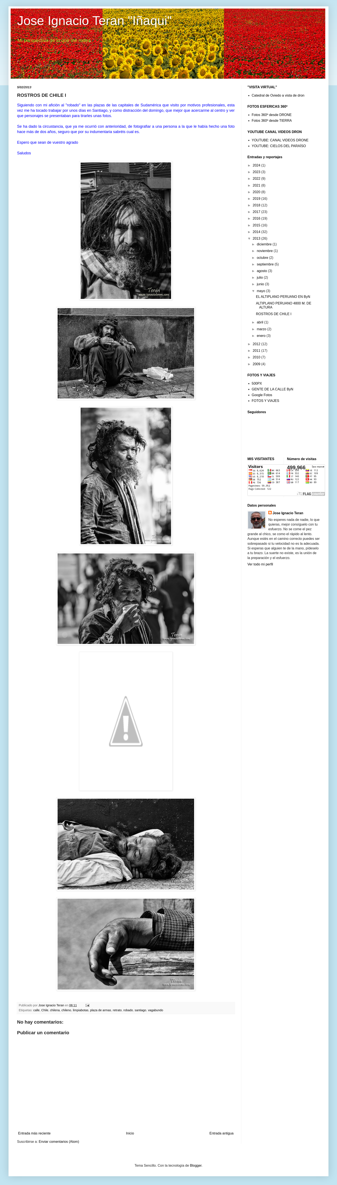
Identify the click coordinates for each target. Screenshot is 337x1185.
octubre (263, 257)
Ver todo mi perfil (260, 564)
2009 (257, 364)
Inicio (130, 1133)
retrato (117, 1010)
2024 (257, 165)
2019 (257, 198)
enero (261, 336)
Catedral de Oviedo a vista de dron (278, 95)
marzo (262, 329)
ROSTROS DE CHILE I (273, 314)
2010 (257, 357)
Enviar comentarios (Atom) (59, 1141)
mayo (261, 291)
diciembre (265, 244)
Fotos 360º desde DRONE (272, 115)
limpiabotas (81, 1010)
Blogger (196, 1165)
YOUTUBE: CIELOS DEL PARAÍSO (279, 146)
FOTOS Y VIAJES (265, 401)
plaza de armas (100, 1010)
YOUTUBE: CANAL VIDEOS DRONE (280, 140)
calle (36, 1010)
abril (260, 322)
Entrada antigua (221, 1133)
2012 (257, 344)
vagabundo (155, 1010)
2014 (257, 232)
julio (260, 277)
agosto (262, 271)
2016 (257, 218)
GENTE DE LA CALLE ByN (272, 389)
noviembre (265, 251)
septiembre (266, 264)
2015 (257, 225)
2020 (257, 192)
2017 (257, 212)
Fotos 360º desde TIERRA (272, 120)
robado (128, 1010)
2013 (257, 238)
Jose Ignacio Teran (288, 513)
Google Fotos (262, 395)
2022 (257, 178)
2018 (257, 205)
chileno (66, 1010)
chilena (55, 1010)
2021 (257, 185)
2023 (257, 172)
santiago (140, 1010)
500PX (257, 383)
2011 (257, 350)
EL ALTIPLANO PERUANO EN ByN (283, 296)
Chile (44, 1010)
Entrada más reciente (34, 1133)
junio (261, 284)
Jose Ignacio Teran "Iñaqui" (94, 20)
